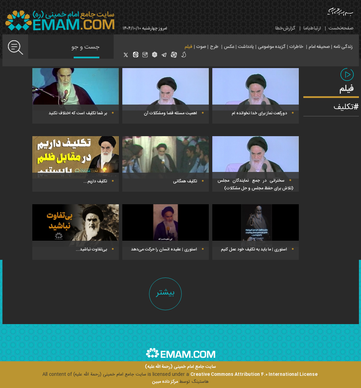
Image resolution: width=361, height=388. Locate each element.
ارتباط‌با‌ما (312, 28)
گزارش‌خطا (285, 28)
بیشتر (165, 292)
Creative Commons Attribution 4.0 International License (254, 374)
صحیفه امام (319, 47)
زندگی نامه (343, 47)
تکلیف (343, 107)
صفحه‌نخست (341, 28)
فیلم (188, 47)
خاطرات (296, 47)
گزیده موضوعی (272, 47)
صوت (201, 47)
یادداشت (246, 47)
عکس (229, 47)
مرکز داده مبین (165, 382)
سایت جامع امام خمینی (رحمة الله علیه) (180, 367)
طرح (214, 47)
